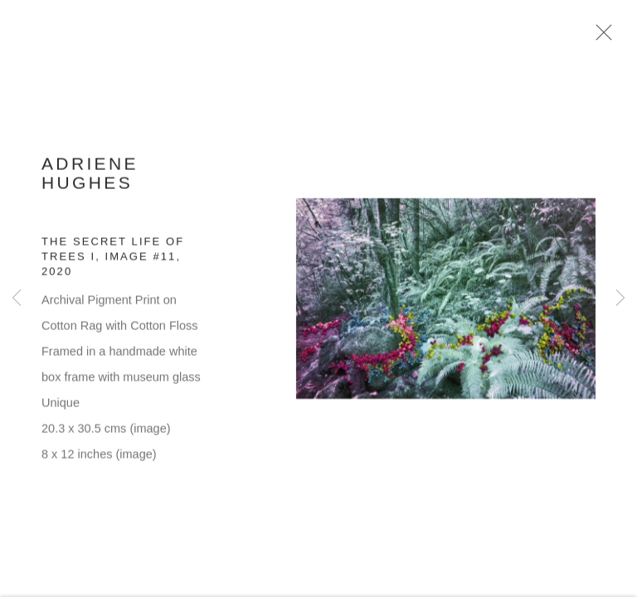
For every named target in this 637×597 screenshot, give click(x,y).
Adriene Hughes (90, 177)
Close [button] (601, 37)
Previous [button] (16, 298)
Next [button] (620, 298)
